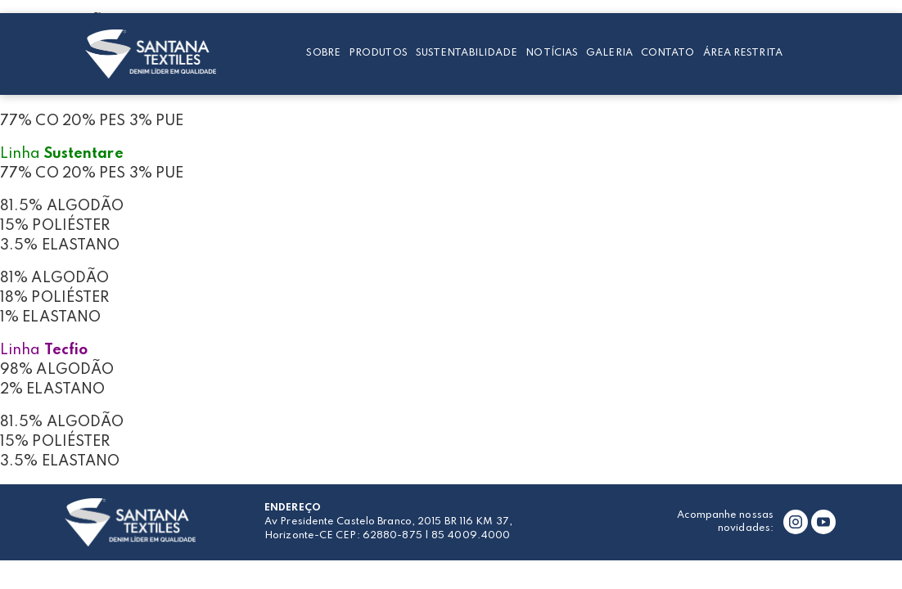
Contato (668, 52)
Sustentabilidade (467, 52)
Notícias (551, 52)
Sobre (323, 52)
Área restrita (742, 52)
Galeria (609, 52)
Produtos (378, 52)
